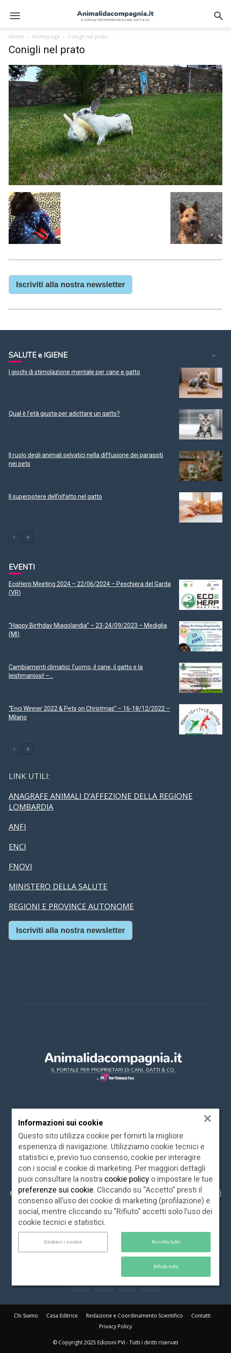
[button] (15, 16)
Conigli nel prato (47, 50)
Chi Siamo (26, 1315)
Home (16, 36)
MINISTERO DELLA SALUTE (58, 886)
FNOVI (20, 866)
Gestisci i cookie (63, 1242)
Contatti (201, 1315)
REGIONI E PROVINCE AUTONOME (71, 906)
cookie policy (126, 1178)
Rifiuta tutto (166, 1267)
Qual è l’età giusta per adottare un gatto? (64, 413)
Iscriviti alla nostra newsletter (70, 284)
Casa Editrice (62, 1315)
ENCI (17, 846)
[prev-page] (14, 537)
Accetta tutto (166, 1242)
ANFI (17, 826)
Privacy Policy (115, 1326)
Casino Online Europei (50, 956)
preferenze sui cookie (55, 1189)
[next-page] (27, 537)
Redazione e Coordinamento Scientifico (134, 1315)
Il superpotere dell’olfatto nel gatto (55, 496)
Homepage (46, 36)
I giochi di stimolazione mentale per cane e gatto (74, 372)
